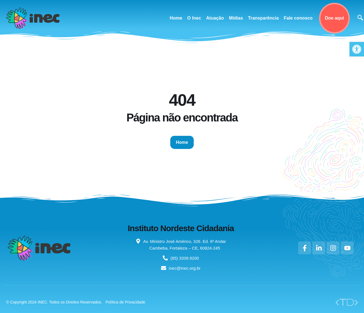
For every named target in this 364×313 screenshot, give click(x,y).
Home (176, 18)
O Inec (194, 18)
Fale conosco (298, 18)
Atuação (215, 18)
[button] (356, 49)
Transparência (263, 18)
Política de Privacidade (125, 302)
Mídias (236, 18)
